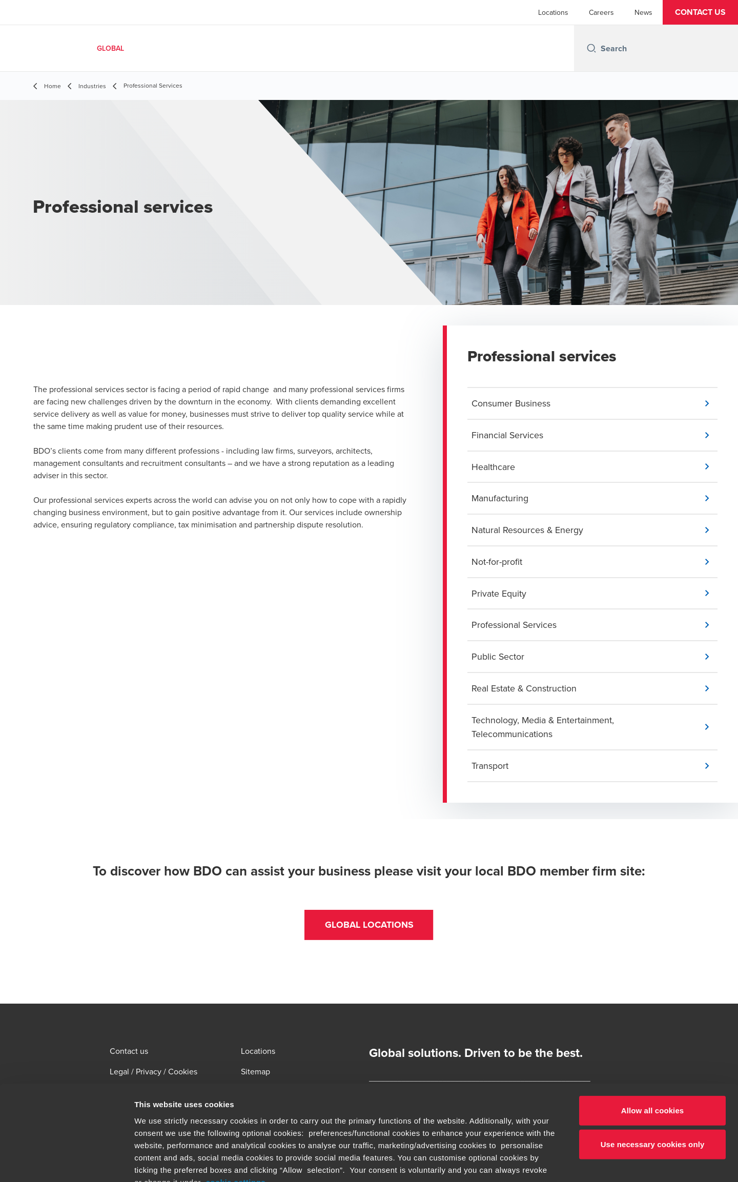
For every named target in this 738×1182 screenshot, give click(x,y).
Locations (553, 12)
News (643, 12)
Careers (601, 12)
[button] (700, 12)
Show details (538, 1161)
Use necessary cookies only (653, 1058)
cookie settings (235, 1097)
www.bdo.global (341, 1121)
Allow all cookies (652, 1025)
